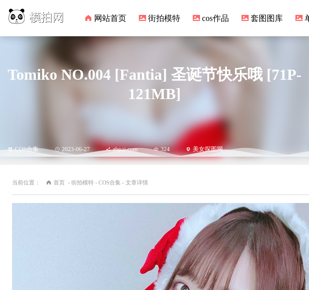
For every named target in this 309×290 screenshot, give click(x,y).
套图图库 (267, 18)
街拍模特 (164, 18)
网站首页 (110, 18)
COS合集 (23, 149)
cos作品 (215, 18)
